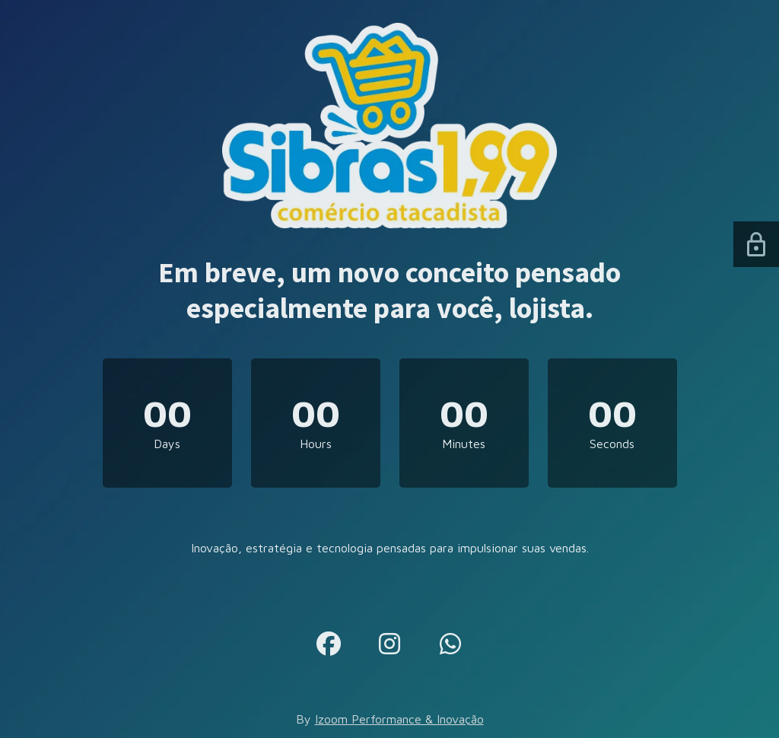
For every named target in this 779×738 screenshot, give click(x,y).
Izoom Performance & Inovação (399, 719)
